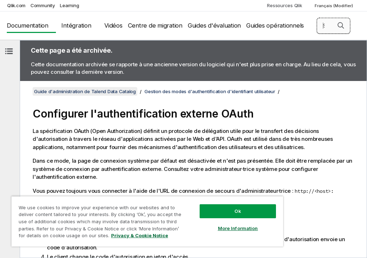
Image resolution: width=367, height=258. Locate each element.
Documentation (27, 25)
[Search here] (333, 25)
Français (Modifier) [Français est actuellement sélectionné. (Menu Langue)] (334, 5)
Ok (237, 211)
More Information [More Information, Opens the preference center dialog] (238, 228)
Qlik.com (16, 5)
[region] (147, 221)
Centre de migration (155, 25)
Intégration (76, 25)
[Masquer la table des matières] (9, 51)
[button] (340, 25)
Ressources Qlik (284, 5)
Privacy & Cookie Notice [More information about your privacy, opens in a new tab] (139, 235)
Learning (69, 5)
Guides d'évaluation (214, 25)
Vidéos (113, 25)
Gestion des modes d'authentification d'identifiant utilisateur (209, 91)
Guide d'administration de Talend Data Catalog (85, 91)
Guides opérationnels (275, 25)
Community (42, 5)
